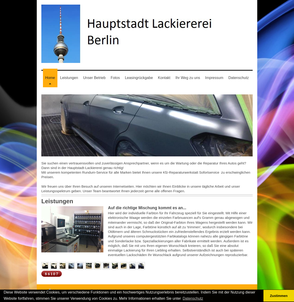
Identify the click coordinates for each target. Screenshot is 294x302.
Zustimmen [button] (279, 296)
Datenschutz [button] (193, 298)
